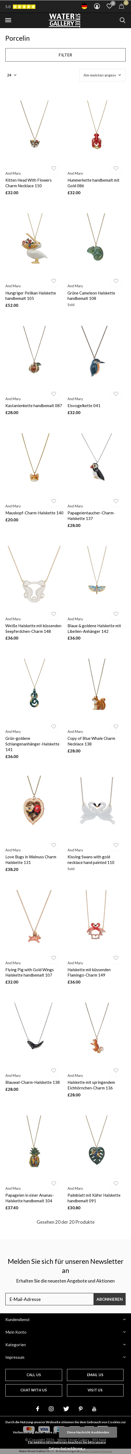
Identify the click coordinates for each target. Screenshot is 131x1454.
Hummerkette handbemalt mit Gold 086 (93, 183)
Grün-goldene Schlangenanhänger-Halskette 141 (32, 744)
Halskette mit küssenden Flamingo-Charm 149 (89, 972)
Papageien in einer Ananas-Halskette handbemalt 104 (29, 1198)
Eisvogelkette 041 (84, 405)
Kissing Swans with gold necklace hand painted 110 (91, 859)
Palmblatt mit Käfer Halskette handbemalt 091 (94, 1198)
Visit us (95, 1390)
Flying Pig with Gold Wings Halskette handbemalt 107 (29, 972)
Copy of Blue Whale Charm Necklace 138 (91, 741)
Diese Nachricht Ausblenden (88, 1432)
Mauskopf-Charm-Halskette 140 (34, 512)
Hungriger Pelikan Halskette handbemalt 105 (30, 295)
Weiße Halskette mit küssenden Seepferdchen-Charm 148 (33, 628)
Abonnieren (109, 1299)
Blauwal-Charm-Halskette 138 (32, 1082)
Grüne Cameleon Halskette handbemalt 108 (91, 295)
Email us (95, 1375)
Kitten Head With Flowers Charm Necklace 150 (28, 183)
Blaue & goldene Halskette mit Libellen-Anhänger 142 (94, 628)
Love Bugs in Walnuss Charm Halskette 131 (30, 859)
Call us (34, 1375)
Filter (65, 54)
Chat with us (33, 1390)
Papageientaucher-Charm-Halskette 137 (91, 515)
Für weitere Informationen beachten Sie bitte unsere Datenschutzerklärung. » (67, 1445)
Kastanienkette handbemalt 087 (33, 405)
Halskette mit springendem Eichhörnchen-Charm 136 (91, 1085)
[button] (8, 20)
